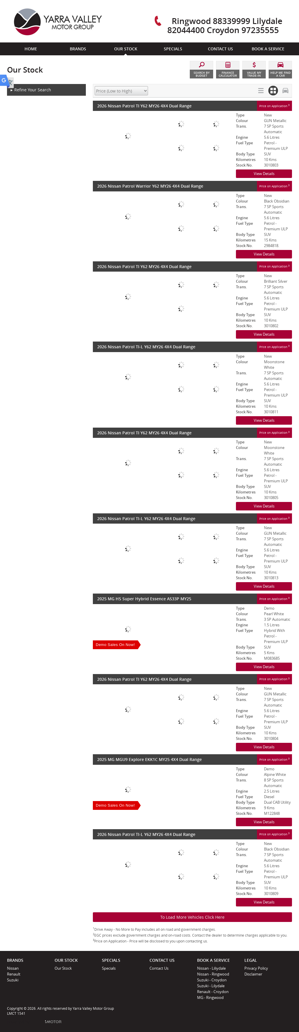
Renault (13, 974)
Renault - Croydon (213, 991)
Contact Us (159, 968)
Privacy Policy (256, 968)
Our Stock (63, 968)
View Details (264, 173)
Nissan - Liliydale (211, 968)
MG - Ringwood (210, 997)
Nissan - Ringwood (213, 974)
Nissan (13, 968)
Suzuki (12, 980)
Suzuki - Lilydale (211, 985)
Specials (109, 968)
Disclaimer (253, 974)
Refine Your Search (30, 90)
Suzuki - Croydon (212, 980)
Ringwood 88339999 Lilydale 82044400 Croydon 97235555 (224, 25)
